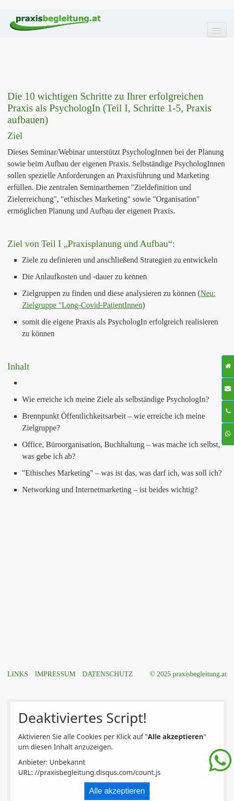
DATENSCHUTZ (107, 674)
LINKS (17, 674)
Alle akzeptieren (117, 791)
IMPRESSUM (55, 674)
